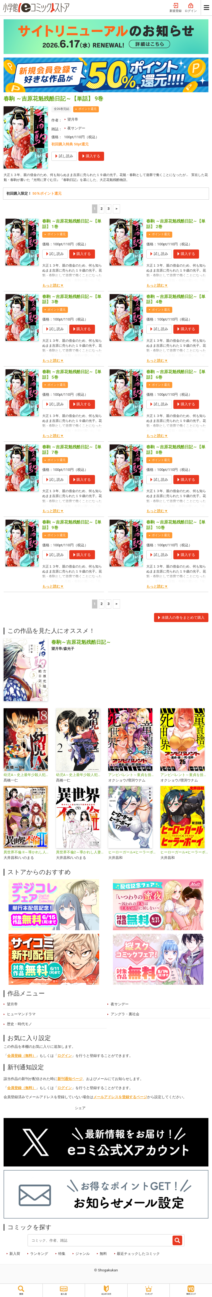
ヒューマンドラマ (21, 1015)
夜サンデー (76, 128)
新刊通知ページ (70, 1080)
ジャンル (82, 1254)
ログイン (191, 8)
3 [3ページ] (109, 210)
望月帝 (72, 119)
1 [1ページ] (95, 210)
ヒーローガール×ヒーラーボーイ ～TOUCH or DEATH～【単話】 (184, 853)
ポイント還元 (87, 109)
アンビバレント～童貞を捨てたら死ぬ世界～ (132, 776)
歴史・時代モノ (19, 1025)
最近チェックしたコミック (138, 1254)
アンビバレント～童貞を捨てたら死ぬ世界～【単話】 (184, 776)
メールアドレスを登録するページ (120, 1098)
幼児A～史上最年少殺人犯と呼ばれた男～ (80, 776)
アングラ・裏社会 (125, 1015)
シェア (80, 1109)
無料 (103, 1254)
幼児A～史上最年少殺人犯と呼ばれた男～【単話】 (27, 776)
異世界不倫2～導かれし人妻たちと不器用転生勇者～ (80, 853)
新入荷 (14, 1254)
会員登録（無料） (21, 1057)
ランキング (39, 1254)
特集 (61, 1254)
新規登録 (175, 8)
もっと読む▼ (53, 286)
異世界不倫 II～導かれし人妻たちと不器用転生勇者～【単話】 (27, 853)
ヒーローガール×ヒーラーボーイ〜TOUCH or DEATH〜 (132, 853)
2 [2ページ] (101, 210)
